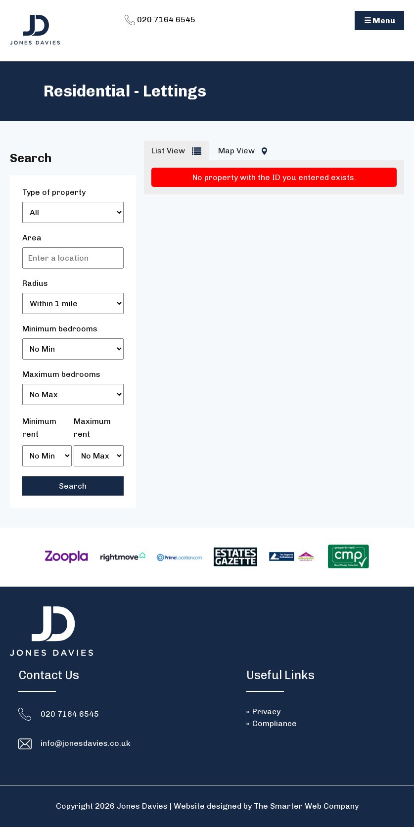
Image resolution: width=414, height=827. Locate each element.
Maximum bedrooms (61, 374)
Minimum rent (39, 427)
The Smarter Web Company (306, 806)
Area (32, 237)
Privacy (266, 711)
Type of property (54, 192)
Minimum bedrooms (59, 328)
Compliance (274, 723)
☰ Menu (379, 20)
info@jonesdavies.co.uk (86, 743)
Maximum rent (92, 427)
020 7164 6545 (160, 19)
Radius (35, 283)
